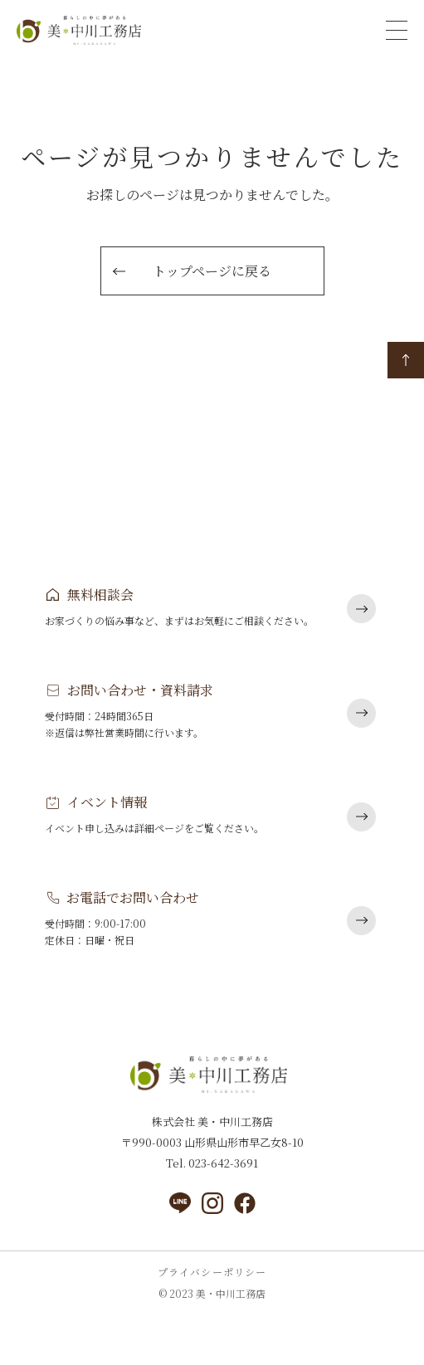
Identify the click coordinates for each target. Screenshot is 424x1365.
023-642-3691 (222, 1163)
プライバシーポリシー (212, 1272)
